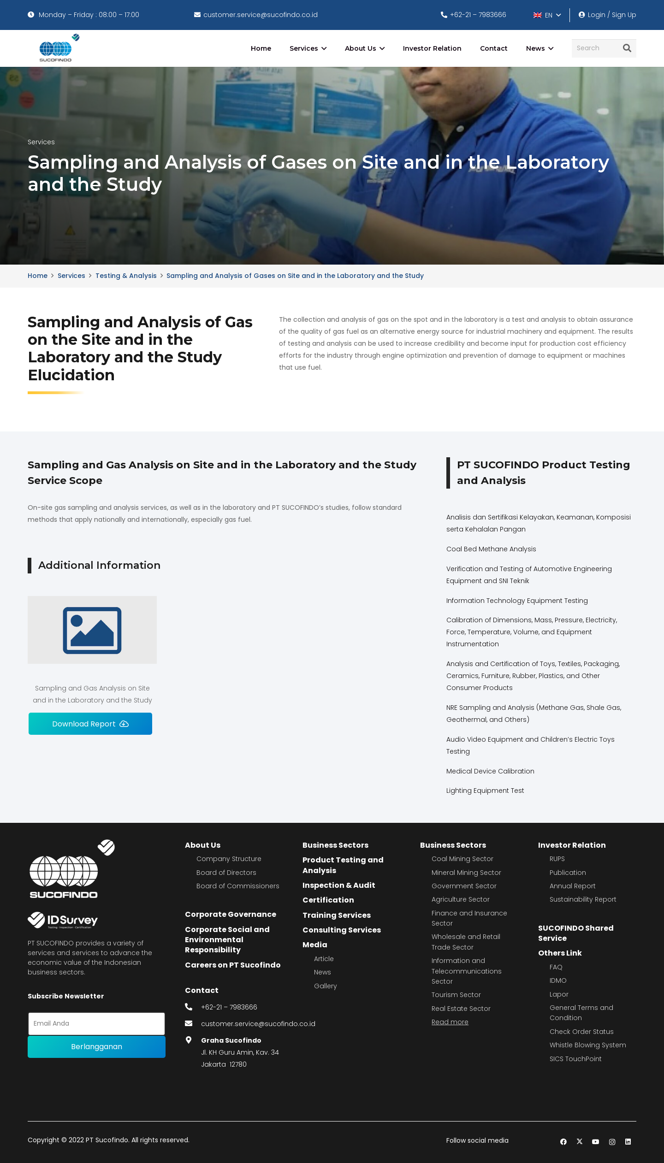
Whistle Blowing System (588, 1045)
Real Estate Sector (461, 1008)
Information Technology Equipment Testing (517, 600)
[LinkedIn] (628, 1142)
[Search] (604, 48)
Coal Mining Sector (462, 858)
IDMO (558, 980)
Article (324, 958)
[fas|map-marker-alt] (193, 1040)
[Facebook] (564, 1142)
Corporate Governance (230, 914)
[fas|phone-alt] (193, 1007)
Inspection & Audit (338, 885)
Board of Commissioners (237, 886)
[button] (547, 15)
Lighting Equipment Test (485, 790)
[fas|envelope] (193, 1024)
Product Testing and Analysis (343, 865)
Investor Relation (572, 845)
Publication (568, 872)
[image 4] (58, 48)
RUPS (557, 858)
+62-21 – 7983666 (229, 1007)
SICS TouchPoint (576, 1058)
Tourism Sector (456, 994)
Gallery (325, 986)
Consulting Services (341, 930)
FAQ (556, 967)
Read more (450, 1022)
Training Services (336, 915)
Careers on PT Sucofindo (233, 965)
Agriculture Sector (461, 899)
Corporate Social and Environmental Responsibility (227, 940)
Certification (328, 900)
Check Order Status (582, 1031)
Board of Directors (226, 872)
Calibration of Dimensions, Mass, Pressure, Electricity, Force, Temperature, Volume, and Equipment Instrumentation (531, 632)
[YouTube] (596, 1142)
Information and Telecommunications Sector (467, 971)
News (322, 972)
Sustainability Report (583, 899)
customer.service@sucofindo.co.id (258, 1023)
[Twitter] (580, 1142)
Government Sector (464, 886)
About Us (202, 845)
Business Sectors (335, 845)
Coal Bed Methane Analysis (491, 549)
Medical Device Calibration (490, 771)
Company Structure (228, 858)
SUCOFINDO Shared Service (576, 933)
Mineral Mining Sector (466, 872)
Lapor (559, 994)
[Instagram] (612, 1142)
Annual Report (573, 886)
